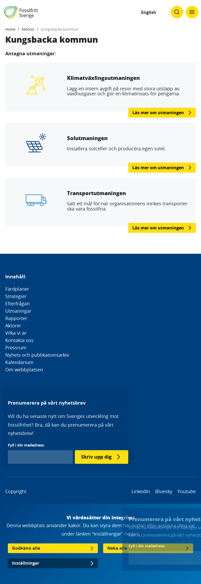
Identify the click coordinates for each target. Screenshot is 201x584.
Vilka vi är (15, 333)
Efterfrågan (17, 303)
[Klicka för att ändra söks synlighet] (177, 12)
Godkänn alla (26, 548)
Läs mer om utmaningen (158, 112)
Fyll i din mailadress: (26, 445)
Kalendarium (19, 362)
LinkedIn (140, 491)
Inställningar (25, 563)
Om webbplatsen (24, 369)
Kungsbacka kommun (60, 29)
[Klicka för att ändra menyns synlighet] (192, 12)
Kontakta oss (19, 340)
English (148, 12)
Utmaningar (18, 311)
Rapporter (16, 318)
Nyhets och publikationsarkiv (37, 355)
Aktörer (28, 29)
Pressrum (15, 347)
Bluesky (163, 491)
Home (10, 29)
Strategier (15, 296)
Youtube (186, 491)
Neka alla (117, 548)
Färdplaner (17, 289)
